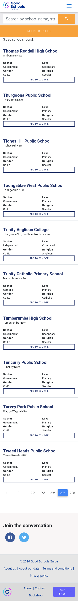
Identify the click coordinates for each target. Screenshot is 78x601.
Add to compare (39, 79)
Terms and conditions (57, 568)
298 (72, 493)
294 (33, 493)
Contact (40, 588)
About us (10, 568)
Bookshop (36, 595)
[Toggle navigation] (69, 6)
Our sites (62, 591)
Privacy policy (39, 575)
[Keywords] (30, 19)
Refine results (39, 31)
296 (52, 493)
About (28, 588)
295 (43, 493)
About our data (29, 568)
